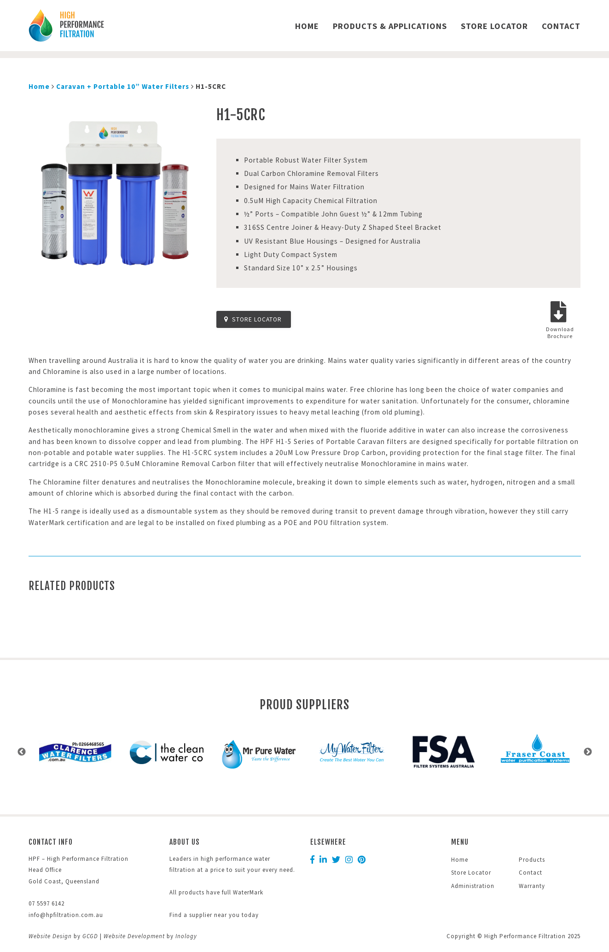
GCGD (90, 936)
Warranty (532, 886)
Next (587, 752)
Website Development (134, 936)
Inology (186, 936)
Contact (561, 26)
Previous (21, 752)
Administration (472, 886)
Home (307, 26)
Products (532, 860)
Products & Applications (390, 26)
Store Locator (494, 26)
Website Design (50, 936)
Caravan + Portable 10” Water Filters (122, 86)
